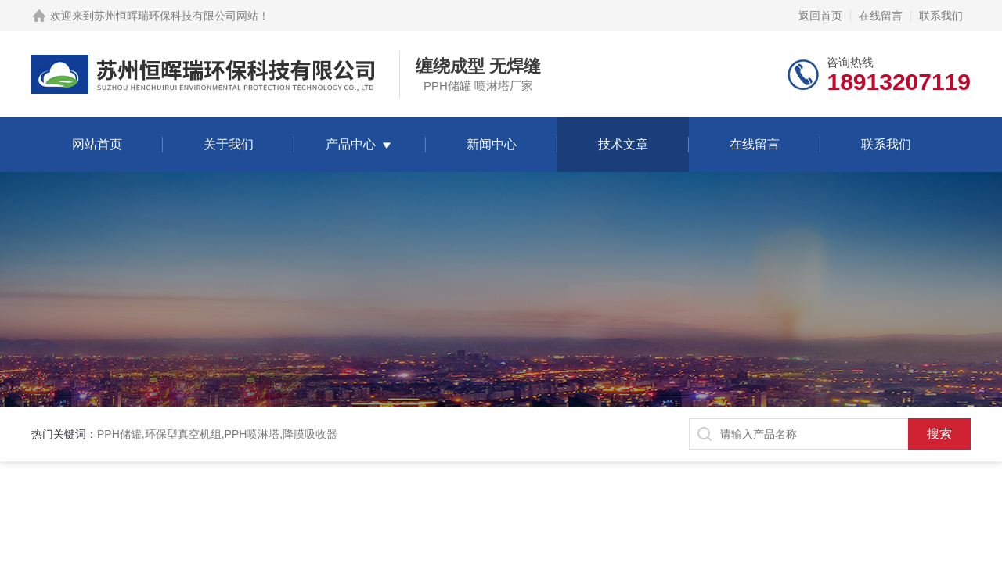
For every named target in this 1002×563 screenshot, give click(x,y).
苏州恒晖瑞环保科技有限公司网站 (176, 15)
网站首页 (97, 144)
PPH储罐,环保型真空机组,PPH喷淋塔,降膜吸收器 (217, 434)
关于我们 (229, 144)
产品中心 (351, 144)
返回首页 (820, 15)
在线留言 (881, 15)
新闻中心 (492, 144)
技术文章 (623, 144)
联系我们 (941, 15)
